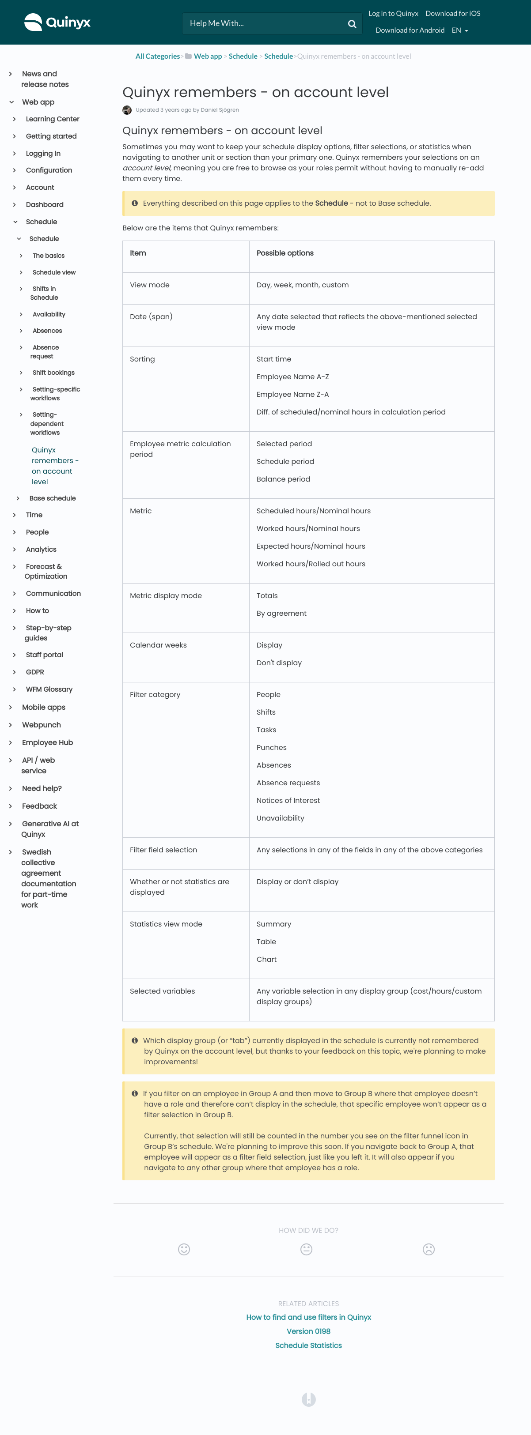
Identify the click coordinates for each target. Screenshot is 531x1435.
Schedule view (53, 272)
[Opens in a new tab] (309, 1399)
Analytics (41, 549)
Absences (46, 331)
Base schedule (52, 498)
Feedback (39, 806)
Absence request (44, 352)
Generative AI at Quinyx (50, 829)
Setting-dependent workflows (46, 424)
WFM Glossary (48, 689)
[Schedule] (243, 56)
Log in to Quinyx (393, 13)
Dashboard (44, 205)
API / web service (38, 765)
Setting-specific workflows (55, 394)
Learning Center (52, 119)
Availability (48, 314)
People (37, 532)
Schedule (41, 222)
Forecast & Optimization (46, 572)
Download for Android (409, 30)
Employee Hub (47, 743)
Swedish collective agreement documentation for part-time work (48, 878)
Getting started (51, 136)
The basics (47, 256)
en (457, 30)
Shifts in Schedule (44, 293)
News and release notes (45, 79)
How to (37, 611)
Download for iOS (452, 13)
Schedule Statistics (308, 1346)
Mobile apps (43, 707)
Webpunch (41, 725)
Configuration (48, 170)
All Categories (158, 56)
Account (39, 187)
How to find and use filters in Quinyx (309, 1317)
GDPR (34, 672)
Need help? (41, 788)
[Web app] (203, 56)
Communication (53, 594)
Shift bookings (53, 373)
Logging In (43, 153)
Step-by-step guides (48, 633)
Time (33, 515)
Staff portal (44, 655)
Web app (37, 102)
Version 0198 (308, 1331)
